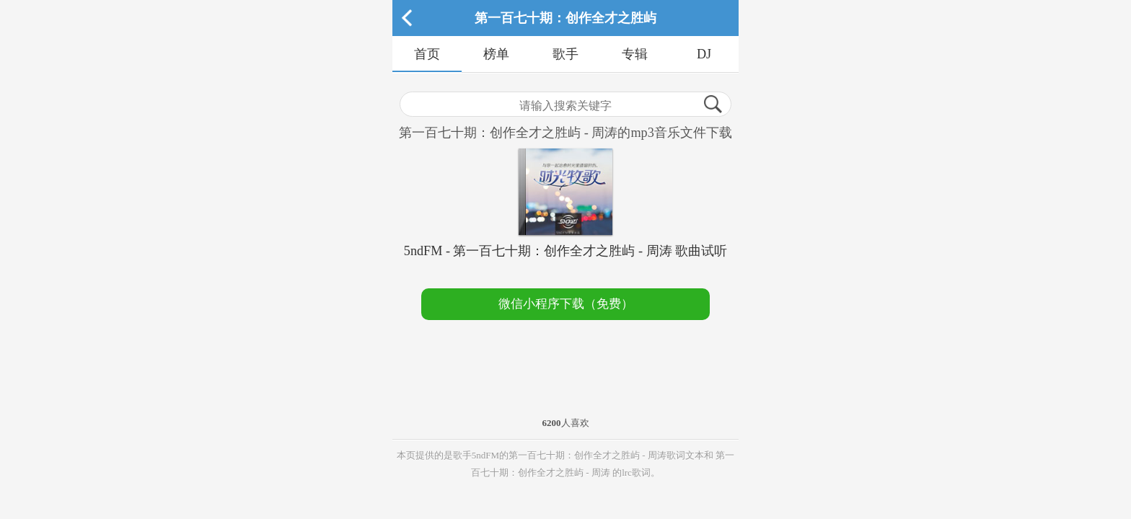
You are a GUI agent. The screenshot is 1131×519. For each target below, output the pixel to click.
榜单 (496, 54)
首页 (427, 54)
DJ (704, 54)
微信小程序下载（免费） (565, 304)
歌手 (565, 54)
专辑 (635, 54)
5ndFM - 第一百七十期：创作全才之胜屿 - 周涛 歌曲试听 (565, 251)
